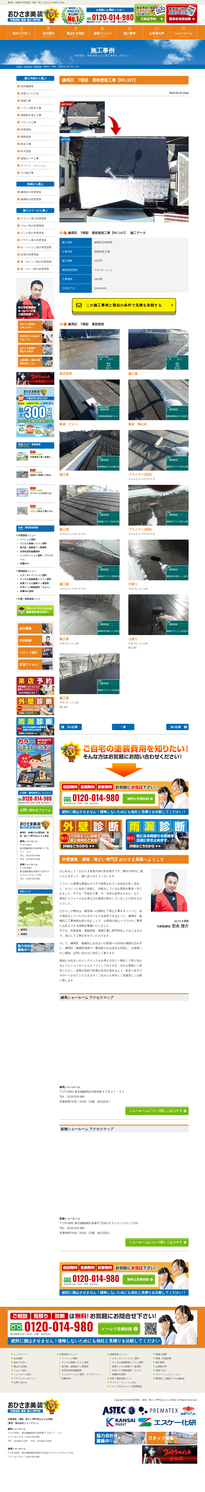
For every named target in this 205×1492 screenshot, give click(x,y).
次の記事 (72, 726)
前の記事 (176, 726)
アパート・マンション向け (123, 1382)
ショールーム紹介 (23, 1374)
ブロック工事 (28, 122)
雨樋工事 (26, 100)
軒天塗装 (26, 151)
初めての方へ (21, 35)
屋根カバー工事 (30, 158)
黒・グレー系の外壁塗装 (35, 268)
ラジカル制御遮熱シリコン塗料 (35, 579)
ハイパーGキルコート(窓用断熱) (126, 1386)
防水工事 (26, 143)
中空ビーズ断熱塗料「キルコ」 (35, 587)
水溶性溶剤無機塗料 (30, 551)
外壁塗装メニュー (68, 1354)
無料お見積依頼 (138, 798)
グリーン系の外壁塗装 (34, 218)
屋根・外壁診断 (163, 1358)
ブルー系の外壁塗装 (32, 225)
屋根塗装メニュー (119, 1354)
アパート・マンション (34, 165)
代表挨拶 (36, 640)
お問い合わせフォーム (35, 810)
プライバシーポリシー (25, 1378)
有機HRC (24, 563)
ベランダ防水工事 (31, 107)
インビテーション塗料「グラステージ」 (36, 557)
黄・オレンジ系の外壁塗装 (36, 261)
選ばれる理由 (75, 35)
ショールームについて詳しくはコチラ (155, 1111)
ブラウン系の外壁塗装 (34, 240)
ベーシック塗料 (27, 539)
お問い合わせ (20, 1382)
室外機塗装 (27, 86)
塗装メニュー (102, 35)
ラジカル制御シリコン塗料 (33, 543)
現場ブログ (161, 1370)
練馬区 (24, 929)
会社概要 (36, 628)
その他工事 (27, 172)
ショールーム (183, 35)
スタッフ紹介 (36, 652)
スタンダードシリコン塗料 (33, 575)
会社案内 (48, 35)
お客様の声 (156, 35)
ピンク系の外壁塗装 (32, 232)
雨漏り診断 (161, 1354)
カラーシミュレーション (168, 1374)
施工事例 (129, 35)
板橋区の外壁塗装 (31, 199)
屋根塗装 (26, 136)
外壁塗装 (26, 129)
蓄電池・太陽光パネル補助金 (170, 1378)
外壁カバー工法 (30, 93)
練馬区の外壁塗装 (31, 192)
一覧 (123, 726)
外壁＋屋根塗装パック (29, 599)
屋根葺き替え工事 (31, 115)
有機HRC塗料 (27, 591)
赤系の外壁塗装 (30, 254)
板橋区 (24, 934)
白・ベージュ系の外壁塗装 (36, 247)
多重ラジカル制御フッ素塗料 (34, 583)
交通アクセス (36, 664)
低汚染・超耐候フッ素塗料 (33, 547)
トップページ (20, 1354)
